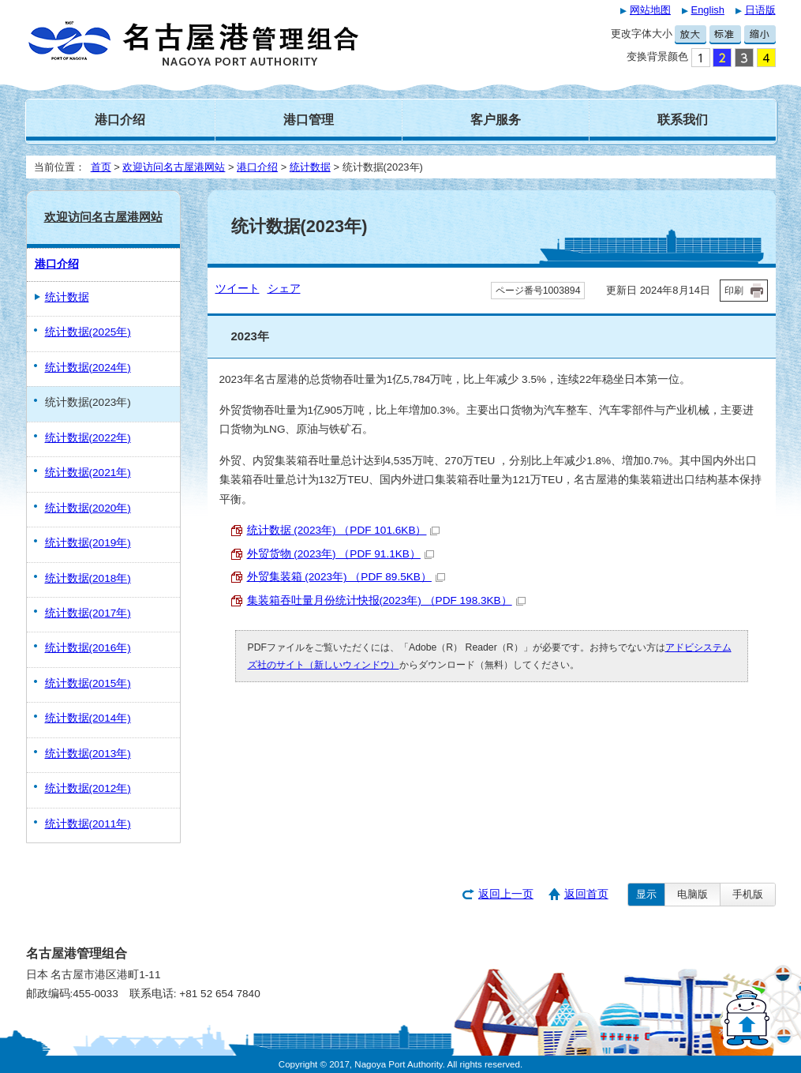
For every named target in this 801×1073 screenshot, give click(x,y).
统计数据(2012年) (88, 788)
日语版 (760, 10)
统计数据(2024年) (88, 367)
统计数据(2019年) (88, 543)
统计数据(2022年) (88, 438)
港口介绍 (120, 119)
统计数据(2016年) (88, 648)
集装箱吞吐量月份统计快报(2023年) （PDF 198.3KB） (386, 600)
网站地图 (650, 10)
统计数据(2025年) (88, 332)
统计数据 (310, 167)
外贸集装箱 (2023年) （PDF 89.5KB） (346, 577)
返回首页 (586, 894)
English (707, 10)
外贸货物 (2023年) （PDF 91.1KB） (340, 554)
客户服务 (495, 119)
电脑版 (692, 894)
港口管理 (308, 119)
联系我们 (682, 119)
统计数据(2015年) (88, 683)
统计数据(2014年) (88, 718)
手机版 (747, 894)
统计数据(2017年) (88, 613)
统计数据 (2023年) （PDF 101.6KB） (343, 530)
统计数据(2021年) (88, 472)
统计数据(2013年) (88, 754)
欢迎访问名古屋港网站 (173, 167)
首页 (101, 167)
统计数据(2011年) (88, 824)
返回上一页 (505, 894)
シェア (284, 289)
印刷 (733, 290)
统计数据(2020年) (88, 508)
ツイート (237, 289)
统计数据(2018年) (88, 578)
